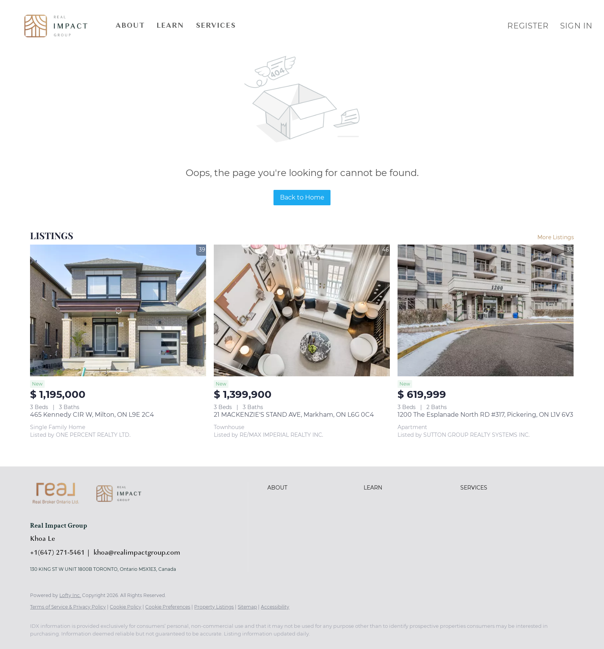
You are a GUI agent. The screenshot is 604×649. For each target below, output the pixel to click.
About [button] (130, 26)
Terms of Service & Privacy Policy (68, 607)
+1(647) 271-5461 (57, 553)
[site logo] (124, 511)
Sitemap (247, 607)
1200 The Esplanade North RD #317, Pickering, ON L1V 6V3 (485, 414)
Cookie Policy (125, 607)
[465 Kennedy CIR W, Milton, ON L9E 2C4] (118, 311)
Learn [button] (170, 26)
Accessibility (275, 607)
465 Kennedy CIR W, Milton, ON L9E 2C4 (92, 414)
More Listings (555, 237)
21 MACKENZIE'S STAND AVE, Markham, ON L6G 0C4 (294, 414)
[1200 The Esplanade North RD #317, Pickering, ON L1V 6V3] (486, 311)
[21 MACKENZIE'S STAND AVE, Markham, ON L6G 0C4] (302, 311)
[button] (55, 26)
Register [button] (528, 25)
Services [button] (216, 26)
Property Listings (214, 607)
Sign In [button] (576, 25)
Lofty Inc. (70, 595)
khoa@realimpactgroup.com (137, 553)
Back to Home (302, 197)
